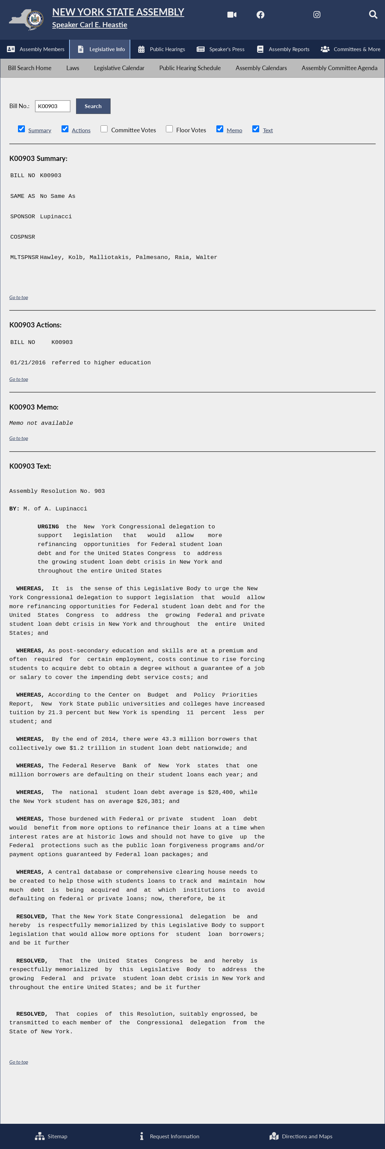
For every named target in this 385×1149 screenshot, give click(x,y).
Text (270, 169)
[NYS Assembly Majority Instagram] (94, 59)
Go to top (18, 336)
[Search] (152, 59)
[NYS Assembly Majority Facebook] (37, 59)
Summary (40, 169)
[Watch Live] (8, 59)
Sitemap (51, 1135)
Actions (82, 169)
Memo (236, 169)
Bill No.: (19, 141)
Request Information (167, 1135)
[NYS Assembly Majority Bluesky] (123, 59)
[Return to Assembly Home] (107, 21)
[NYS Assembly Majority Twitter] (65, 59)
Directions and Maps (301, 1135)
